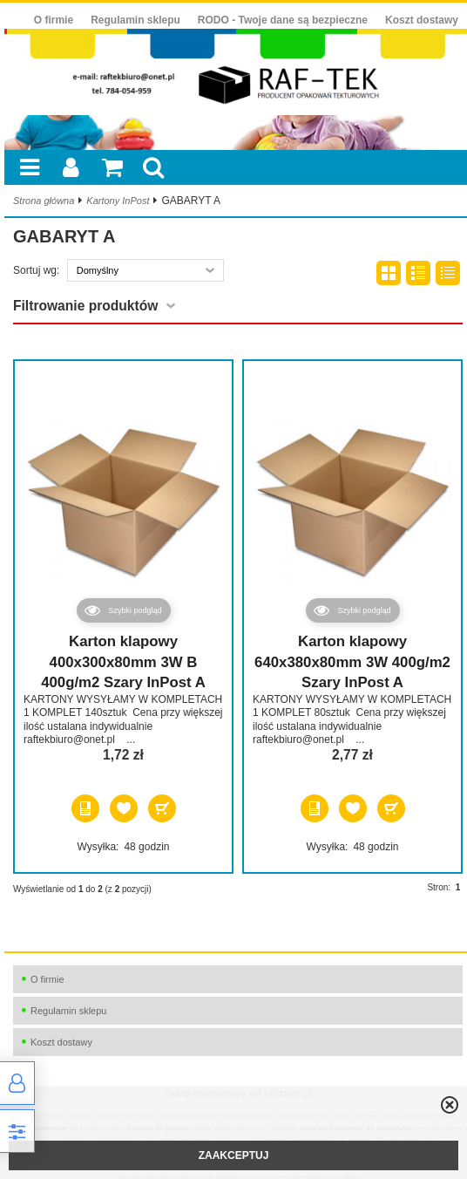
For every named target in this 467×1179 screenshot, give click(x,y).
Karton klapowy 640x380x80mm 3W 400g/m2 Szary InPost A (352, 662)
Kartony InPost (117, 200)
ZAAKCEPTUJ (234, 1155)
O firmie (53, 20)
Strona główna (43, 200)
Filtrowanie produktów (85, 305)
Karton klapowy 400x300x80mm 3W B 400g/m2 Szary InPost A (123, 662)
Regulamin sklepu (135, 20)
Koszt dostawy (421, 20)
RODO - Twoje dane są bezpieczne (283, 20)
